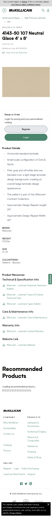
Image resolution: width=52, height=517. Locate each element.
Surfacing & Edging (11, 18)
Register (26, 129)
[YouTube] (26, 483)
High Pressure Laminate (35, 18)
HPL (9, 22)
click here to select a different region (25, 4)
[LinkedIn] (30, 483)
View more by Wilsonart (14, 52)
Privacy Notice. (16, 513)
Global (24, 2)
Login (26, 137)
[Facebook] (21, 483)
